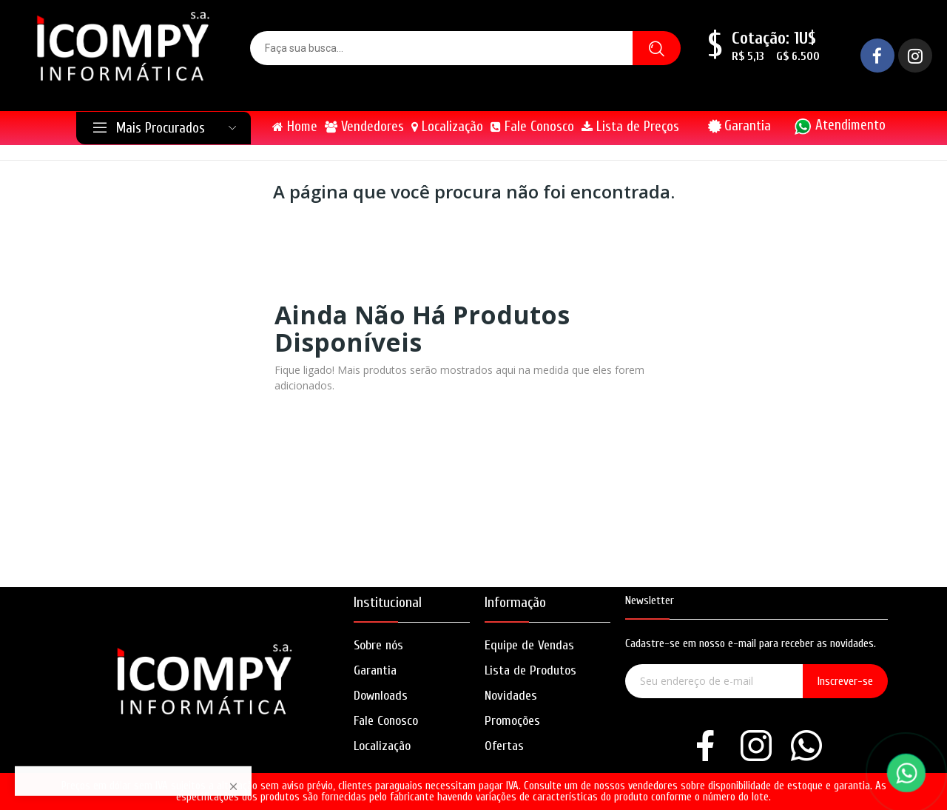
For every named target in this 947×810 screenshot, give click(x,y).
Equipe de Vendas (529, 645)
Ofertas (504, 746)
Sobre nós (378, 645)
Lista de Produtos (530, 670)
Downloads (381, 695)
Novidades (511, 695)
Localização (382, 746)
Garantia (747, 126)
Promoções (512, 721)
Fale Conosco (386, 721)
